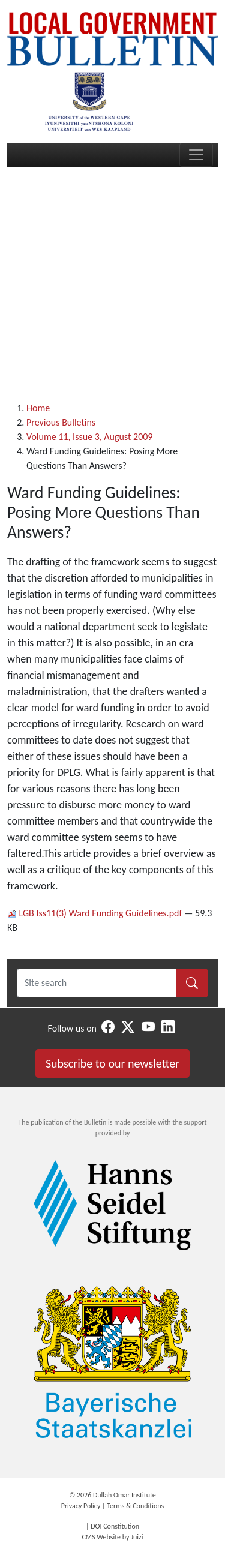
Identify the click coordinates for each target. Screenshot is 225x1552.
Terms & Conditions (135, 1506)
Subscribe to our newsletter (112, 1063)
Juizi (137, 1537)
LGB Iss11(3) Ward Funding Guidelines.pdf (95, 913)
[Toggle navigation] (196, 155)
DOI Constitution (115, 1526)
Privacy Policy (81, 1506)
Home (38, 408)
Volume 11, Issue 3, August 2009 (89, 436)
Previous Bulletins (60, 422)
